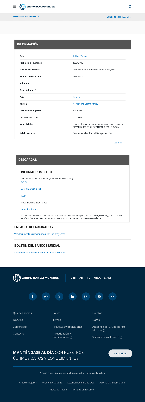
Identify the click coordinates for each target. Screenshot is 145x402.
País (22, 97)
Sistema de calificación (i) (107, 337)
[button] (130, 7)
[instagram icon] (86, 296)
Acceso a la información (112, 382)
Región (23, 103)
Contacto (18, 333)
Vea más (118, 142)
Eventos (97, 313)
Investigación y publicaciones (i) (62, 335)
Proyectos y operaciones (67, 326)
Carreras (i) (20, 326)
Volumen (24, 83)
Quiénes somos (22, 313)
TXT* (23, 195)
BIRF (73, 278)
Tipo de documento (30, 69)
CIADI (107, 278)
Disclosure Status (29, 117)
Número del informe (30, 76)
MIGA (97, 278)
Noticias (18, 320)
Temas (57, 320)
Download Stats (29, 209)
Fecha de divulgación (30, 110)
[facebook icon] (33, 296)
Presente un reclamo (83, 389)
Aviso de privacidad (52, 382)
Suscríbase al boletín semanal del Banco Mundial (39, 252)
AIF (81, 278)
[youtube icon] (99, 296)
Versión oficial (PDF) (31, 188)
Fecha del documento (31, 62)
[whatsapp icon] (46, 296)
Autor (22, 56)
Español (125, 17)
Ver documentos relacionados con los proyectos (39, 233)
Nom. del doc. (27, 124)
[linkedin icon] (73, 296)
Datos (96, 320)
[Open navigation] (14, 6)
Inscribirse (120, 353)
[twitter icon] (59, 296)
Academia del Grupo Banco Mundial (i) (108, 328)
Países (56, 313)
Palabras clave (27, 133)
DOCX (24, 182)
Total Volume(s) (28, 90)
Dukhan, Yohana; (80, 56)
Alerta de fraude (58, 389)
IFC (88, 278)
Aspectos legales (28, 382)
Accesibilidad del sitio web (80, 382)
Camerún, (77, 97)
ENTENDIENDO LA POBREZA (26, 16)
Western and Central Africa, (85, 103)
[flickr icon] (112, 296)
